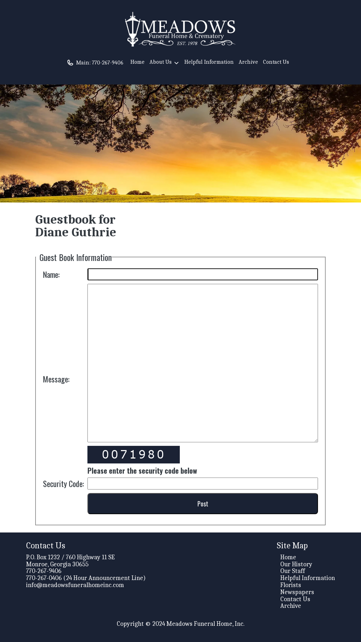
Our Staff (292, 571)
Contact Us (276, 62)
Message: (56, 379)
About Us (164, 63)
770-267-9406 (107, 63)
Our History (296, 564)
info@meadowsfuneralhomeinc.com (75, 585)
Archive (248, 62)
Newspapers (297, 592)
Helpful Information (209, 62)
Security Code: (63, 483)
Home (137, 62)
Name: (51, 274)
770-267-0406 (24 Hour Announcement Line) (86, 578)
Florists (290, 585)
